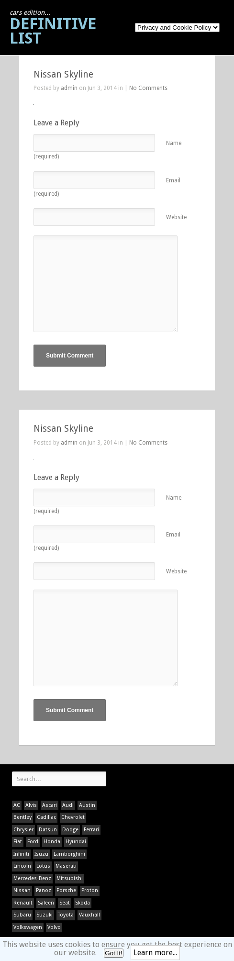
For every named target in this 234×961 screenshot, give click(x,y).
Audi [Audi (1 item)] (68, 805)
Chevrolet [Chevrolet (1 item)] (73, 817)
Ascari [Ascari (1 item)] (49, 805)
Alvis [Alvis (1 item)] (31, 805)
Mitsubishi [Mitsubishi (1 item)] (69, 878)
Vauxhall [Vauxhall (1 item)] (89, 915)
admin (69, 88)
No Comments (148, 88)
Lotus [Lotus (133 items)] (43, 866)
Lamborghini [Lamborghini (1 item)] (69, 854)
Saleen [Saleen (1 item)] (46, 903)
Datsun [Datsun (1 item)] (48, 830)
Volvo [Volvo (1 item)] (54, 927)
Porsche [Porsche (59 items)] (66, 890)
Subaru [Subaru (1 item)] (22, 915)
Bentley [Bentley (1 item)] (22, 817)
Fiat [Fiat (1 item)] (17, 841)
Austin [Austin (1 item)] (87, 805)
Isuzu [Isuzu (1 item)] (41, 854)
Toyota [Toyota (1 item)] (66, 915)
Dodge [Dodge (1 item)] (70, 830)
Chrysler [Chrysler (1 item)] (23, 830)
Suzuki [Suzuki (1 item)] (44, 915)
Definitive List (53, 28)
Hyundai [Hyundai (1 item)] (76, 841)
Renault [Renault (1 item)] (23, 903)
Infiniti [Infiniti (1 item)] (21, 854)
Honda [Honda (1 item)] (52, 841)
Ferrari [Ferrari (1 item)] (91, 830)
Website (176, 217)
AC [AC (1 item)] (16, 805)
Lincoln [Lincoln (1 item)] (22, 866)
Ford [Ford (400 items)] (32, 841)
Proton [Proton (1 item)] (89, 890)
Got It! (113, 953)
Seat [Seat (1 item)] (64, 903)
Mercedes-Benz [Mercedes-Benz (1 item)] (32, 878)
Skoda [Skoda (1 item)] (82, 903)
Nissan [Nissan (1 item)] (22, 890)
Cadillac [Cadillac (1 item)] (46, 817)
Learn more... (155, 952)
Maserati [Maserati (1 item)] (66, 866)
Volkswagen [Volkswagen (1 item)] (27, 927)
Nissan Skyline (63, 74)
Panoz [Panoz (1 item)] (43, 890)
